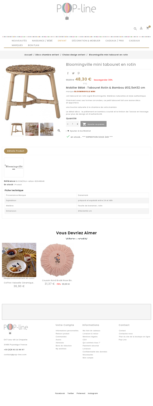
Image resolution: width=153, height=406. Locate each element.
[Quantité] (72, 124)
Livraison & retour (90, 334)
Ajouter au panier (93, 124)
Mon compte (88, 358)
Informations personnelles (67, 331)
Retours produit (62, 334)
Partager (68, 73)
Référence (9, 181)
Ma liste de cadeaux (91, 331)
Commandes (61, 337)
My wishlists (61, 349)
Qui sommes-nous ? (91, 343)
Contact (122, 331)
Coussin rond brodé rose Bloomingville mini (64, 280)
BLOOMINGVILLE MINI (84, 91)
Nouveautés (88, 355)
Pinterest (78, 73)
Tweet (73, 73)
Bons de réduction (64, 346)
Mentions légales (90, 337)
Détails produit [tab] (15, 151)
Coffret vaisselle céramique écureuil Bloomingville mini (32, 282)
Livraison (87, 349)
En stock (8, 184)
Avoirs (58, 340)
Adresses (60, 343)
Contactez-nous (126, 334)
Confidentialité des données (95, 352)
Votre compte (64, 325)
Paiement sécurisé (91, 346)
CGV (85, 340)
